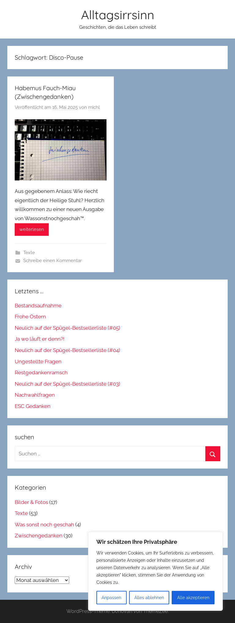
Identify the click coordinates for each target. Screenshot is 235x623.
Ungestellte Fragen (38, 361)
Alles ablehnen (149, 597)
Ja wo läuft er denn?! (39, 339)
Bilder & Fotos (31, 502)
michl (94, 107)
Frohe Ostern (30, 316)
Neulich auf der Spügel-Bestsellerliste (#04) (67, 350)
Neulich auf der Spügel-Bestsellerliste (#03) (67, 384)
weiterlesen (31, 229)
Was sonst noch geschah (44, 524)
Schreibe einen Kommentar (52, 260)
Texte (29, 252)
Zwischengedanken (38, 535)
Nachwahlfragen (35, 395)
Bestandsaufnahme (38, 305)
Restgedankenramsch (41, 372)
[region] (155, 571)
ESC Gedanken (32, 406)
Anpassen (111, 597)
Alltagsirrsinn (117, 14)
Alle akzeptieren (193, 597)
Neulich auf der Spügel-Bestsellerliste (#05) (67, 328)
